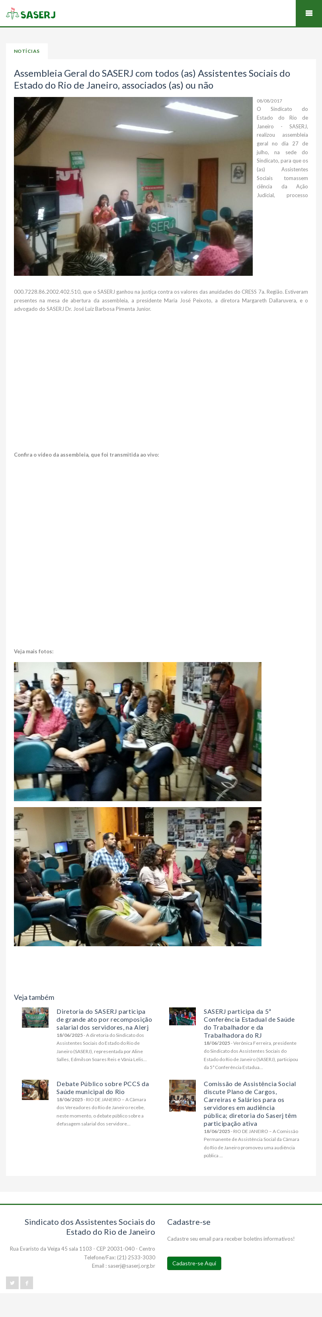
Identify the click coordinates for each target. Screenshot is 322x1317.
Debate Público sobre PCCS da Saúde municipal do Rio (103, 1087)
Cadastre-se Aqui (194, 1263)
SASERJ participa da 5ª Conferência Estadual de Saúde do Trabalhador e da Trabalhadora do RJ (249, 1023)
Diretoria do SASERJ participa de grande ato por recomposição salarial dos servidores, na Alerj (104, 1019)
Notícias (27, 51)
